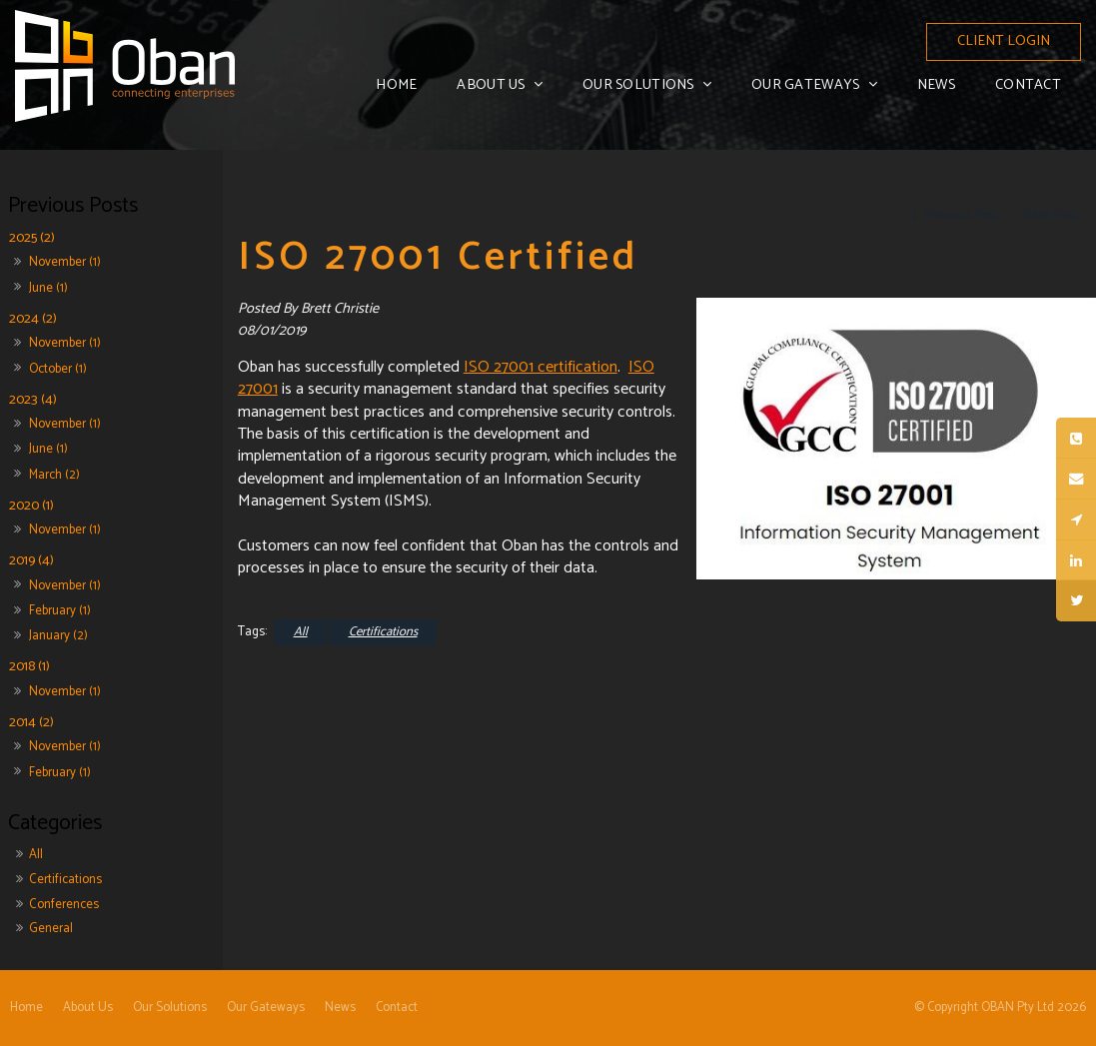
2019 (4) (31, 560)
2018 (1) (29, 666)
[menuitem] (26, 1008)
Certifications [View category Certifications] (383, 631)
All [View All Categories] (301, 631)
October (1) (58, 369)
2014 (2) (31, 721)
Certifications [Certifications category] (65, 879)
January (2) (58, 635)
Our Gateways (805, 85)
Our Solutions (638, 85)
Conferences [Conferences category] (64, 904)
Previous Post (959, 215)
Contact (1028, 85)
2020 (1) (31, 505)
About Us (491, 85)
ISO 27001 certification (540, 367)
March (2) (54, 475)
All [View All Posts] (36, 854)
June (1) (48, 288)
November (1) (65, 262)
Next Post (1049, 215)
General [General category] (51, 928)
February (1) (60, 610)
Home (396, 85)
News (936, 85)
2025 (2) (32, 238)
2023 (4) (33, 399)
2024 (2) (33, 318)
